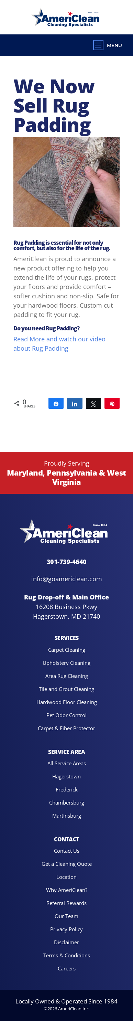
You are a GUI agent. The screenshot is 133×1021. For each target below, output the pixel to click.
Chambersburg (66, 802)
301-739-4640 (67, 561)
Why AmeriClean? (66, 889)
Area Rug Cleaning (66, 675)
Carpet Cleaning (66, 649)
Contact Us (66, 850)
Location (66, 876)
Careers (67, 968)
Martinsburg (66, 815)
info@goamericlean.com (66, 579)
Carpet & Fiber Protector (66, 728)
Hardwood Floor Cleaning (66, 701)
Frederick (67, 789)
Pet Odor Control (66, 715)
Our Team (66, 915)
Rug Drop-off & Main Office (66, 597)
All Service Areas (66, 763)
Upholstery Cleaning (66, 662)
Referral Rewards (66, 902)
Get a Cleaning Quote (67, 863)
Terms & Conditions (66, 955)
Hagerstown (66, 776)
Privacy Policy (66, 929)
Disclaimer (66, 942)
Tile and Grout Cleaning (66, 688)
